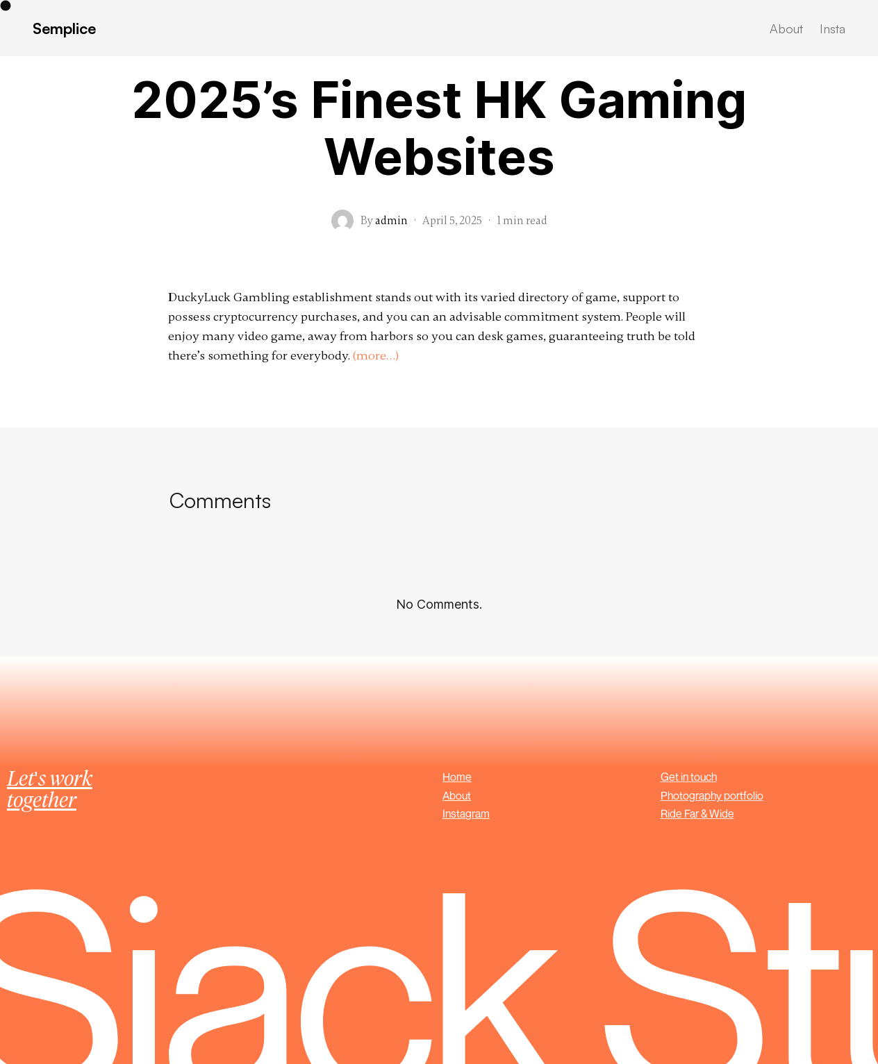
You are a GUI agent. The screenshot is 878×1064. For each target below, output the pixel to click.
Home (457, 777)
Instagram (466, 813)
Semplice (64, 28)
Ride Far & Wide (697, 813)
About (456, 795)
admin (391, 221)
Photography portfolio (712, 795)
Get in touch (689, 777)
